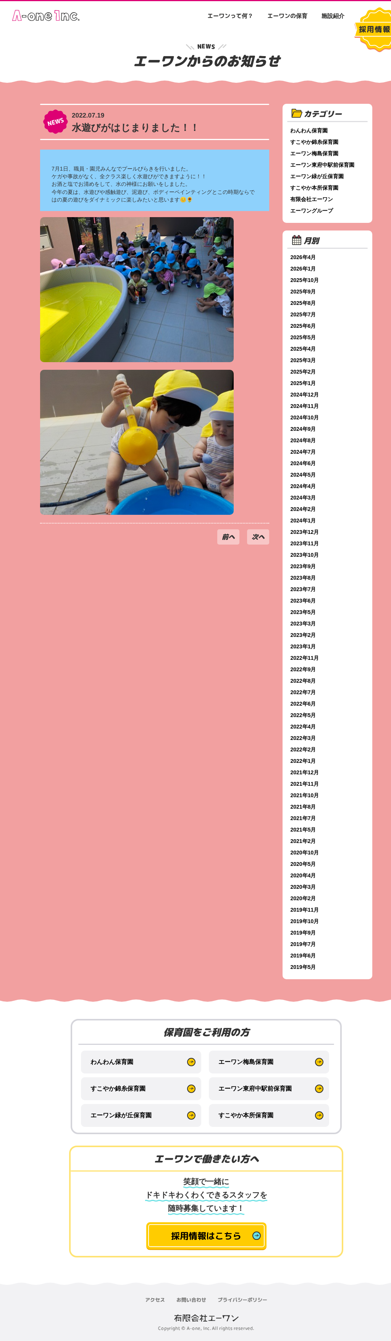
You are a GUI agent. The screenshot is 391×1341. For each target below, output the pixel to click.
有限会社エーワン (313, 199)
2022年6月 (304, 704)
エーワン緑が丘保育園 (318, 176)
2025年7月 (304, 314)
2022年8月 (304, 681)
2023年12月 (306, 532)
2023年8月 (304, 578)
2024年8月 (304, 440)
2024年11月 (306, 406)
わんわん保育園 (310, 130)
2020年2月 (304, 898)
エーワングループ (313, 211)
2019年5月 (304, 967)
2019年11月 (306, 910)
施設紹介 (333, 16)
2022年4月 (304, 727)
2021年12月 (306, 772)
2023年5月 (304, 612)
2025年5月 (304, 337)
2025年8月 (304, 303)
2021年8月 (304, 807)
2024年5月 (304, 475)
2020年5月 (304, 864)
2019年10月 (306, 921)
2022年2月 (304, 749)
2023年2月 (304, 635)
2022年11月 (306, 658)
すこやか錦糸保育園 (316, 142)
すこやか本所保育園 (316, 188)
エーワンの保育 (287, 16)
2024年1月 (304, 520)
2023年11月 (306, 543)
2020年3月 (304, 887)
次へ (258, 536)
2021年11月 (306, 784)
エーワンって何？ (230, 16)
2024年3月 (304, 498)
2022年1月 (304, 761)
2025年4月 (304, 349)
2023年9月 (304, 566)
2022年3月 (304, 738)
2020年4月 (304, 875)
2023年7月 (304, 589)
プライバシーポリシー (242, 1299)
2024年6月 (304, 463)
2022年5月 (304, 715)
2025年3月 (304, 360)
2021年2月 (304, 841)
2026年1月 (304, 269)
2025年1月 (304, 383)
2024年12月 (306, 395)
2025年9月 (304, 292)
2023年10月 (306, 555)
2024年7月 (304, 452)
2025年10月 (306, 280)
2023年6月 (304, 601)
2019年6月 (304, 956)
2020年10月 (306, 852)
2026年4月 (304, 257)
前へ (228, 536)
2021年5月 (304, 830)
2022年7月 (304, 692)
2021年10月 (306, 795)
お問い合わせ (191, 1299)
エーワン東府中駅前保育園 (324, 165)
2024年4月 (304, 486)
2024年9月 (304, 429)
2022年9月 (304, 669)
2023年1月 (304, 646)
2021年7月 (304, 818)
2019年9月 (304, 933)
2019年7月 (304, 944)
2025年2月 (304, 372)
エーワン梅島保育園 (316, 153)
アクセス (155, 1299)
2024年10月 (306, 417)
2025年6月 (304, 326)
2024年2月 (304, 509)
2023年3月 (304, 624)
